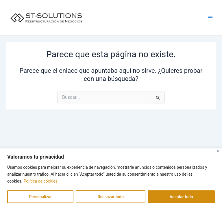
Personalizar (40, 196)
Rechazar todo (111, 196)
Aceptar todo (181, 196)
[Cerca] (218, 151)
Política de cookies (41, 181)
